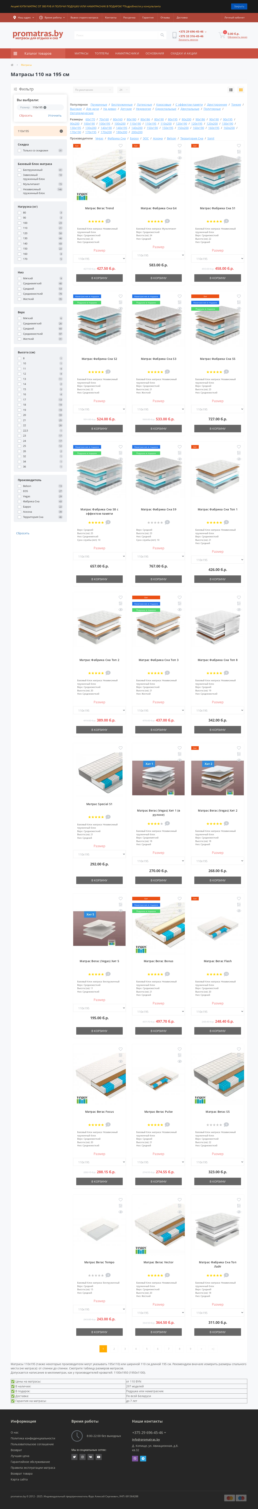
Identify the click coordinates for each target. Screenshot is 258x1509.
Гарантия (148, 17)
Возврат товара (22, 1473)
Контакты (110, 17)
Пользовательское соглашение (32, 1444)
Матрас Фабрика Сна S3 (158, 359)
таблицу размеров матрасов (103, 1368)
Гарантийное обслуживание (30, 1462)
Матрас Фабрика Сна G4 (159, 208)
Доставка (182, 17)
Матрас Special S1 (99, 804)
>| (213, 1349)
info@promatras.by (146, 1439)
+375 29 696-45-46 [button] (149, 1432)
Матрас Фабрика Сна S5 (217, 359)
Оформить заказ (237, 37)
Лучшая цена (20, 1456)
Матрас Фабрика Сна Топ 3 (159, 660)
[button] (24, 17)
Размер (99, 250)
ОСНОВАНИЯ (155, 53)
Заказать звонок (188, 39)
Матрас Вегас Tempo (99, 1262)
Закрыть (239, 6)
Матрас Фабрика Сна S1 (217, 208)
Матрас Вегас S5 (218, 1112)
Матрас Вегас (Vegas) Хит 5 (99, 961)
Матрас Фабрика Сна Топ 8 (218, 660)
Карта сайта (19, 1479)
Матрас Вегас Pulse (158, 1112)
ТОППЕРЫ (102, 53)
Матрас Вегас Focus (99, 1112)
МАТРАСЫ (81, 53)
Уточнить (54, 115)
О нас (15, 1432)
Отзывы (165, 17)
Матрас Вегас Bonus (158, 961)
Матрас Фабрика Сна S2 (99, 359)
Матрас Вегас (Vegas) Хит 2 (217, 810)
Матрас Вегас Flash (218, 961)
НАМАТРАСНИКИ (127, 53)
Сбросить (25, 115)
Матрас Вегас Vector (159, 1262)
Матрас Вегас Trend (99, 208)
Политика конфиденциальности (33, 1438)
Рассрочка (129, 17)
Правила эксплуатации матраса (33, 1468)
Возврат (16, 1450)
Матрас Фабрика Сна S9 (158, 509)
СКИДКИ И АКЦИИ (184, 53)
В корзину (99, 278)
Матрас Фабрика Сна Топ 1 (218, 509)
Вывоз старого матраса (84, 17)
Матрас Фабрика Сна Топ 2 (99, 660)
